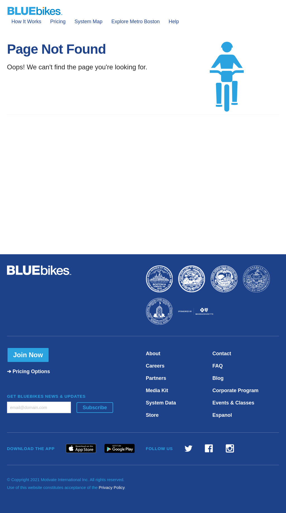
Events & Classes (233, 403)
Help (174, 21)
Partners (156, 378)
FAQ (218, 366)
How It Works (26, 21)
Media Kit (157, 390)
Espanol (222, 415)
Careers (155, 366)
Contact (222, 353)
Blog (218, 378)
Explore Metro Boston (135, 21)
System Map (89, 21)
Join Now (28, 355)
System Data (161, 403)
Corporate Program (236, 390)
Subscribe (95, 407)
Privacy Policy (112, 487)
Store (152, 415)
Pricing (58, 21)
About (153, 353)
